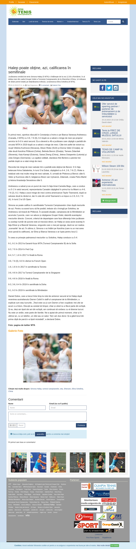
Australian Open (17, 487)
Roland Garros (55, 502)
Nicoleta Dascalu (40, 499)
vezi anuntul (106, 126)
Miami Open (60, 497)
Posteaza (81, 425)
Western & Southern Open (45, 507)
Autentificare (109, 2)
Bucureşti (40, 487)
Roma (10, 504)
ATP (9, 484)
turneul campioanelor (51, 389)
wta (61, 389)
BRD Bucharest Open (29, 487)
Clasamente (34, 2)
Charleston (54, 487)
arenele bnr (34, 510)
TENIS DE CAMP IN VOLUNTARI (112, 150)
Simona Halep (36, 389)
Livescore (99, 534)
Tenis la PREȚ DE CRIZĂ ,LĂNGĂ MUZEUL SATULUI (111, 133)
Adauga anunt (109, 201)
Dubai (46, 489)
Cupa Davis (27, 489)
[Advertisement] (68, 46)
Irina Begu (27, 494)
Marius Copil (44, 497)
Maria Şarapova (34, 497)
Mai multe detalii (103, 545)
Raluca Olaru (45, 502)
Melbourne (52, 497)
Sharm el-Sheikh (37, 504)
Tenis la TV (86, 22)
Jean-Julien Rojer (59, 494)
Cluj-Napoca (19, 489)
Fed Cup (10, 492)
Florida (17, 492)
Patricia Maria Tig (34, 502)
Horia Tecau (58, 492)
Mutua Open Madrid (27, 499)
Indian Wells (11, 494)
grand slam (19, 512)
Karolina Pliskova (13, 497)
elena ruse (11, 512)
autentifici (40, 434)
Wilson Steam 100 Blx (113, 166)
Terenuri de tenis (47, 22)
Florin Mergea (24, 492)
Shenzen (67, 389)
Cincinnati (11, 489)
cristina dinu (49, 510)
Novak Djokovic (50, 499)
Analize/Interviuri (72, 22)
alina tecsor (18, 510)
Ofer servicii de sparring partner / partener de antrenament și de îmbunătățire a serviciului (111, 110)
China (10, 391)
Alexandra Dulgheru (27, 484)
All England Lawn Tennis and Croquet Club (47, 484)
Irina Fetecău (36, 494)
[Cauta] (114, 21)
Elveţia (61, 489)
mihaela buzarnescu (32, 512)
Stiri (23, 22)
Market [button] (60, 22)
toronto (50, 512)
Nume (10, 404)
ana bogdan (26, 510)
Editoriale (15, 22)
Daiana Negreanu (38, 489)
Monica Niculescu (14, 499)
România (16, 505)
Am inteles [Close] (114, 545)
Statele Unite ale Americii (22, 507)
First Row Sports (92, 538)
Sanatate (21, 2)
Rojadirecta (106, 538)
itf (24, 512)
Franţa (32, 492)
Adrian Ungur (16, 484)
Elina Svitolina (77, 389)
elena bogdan (58, 510)
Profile (11, 2)
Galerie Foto (56, 85)
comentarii (45, 85)
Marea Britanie (24, 497)
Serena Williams (25, 504)
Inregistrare (122, 2)
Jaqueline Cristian (47, 494)
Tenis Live (97, 22)
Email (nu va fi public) (58, 404)
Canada (46, 487)
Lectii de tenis (33, 22)
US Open (33, 507)
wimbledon (21, 515)
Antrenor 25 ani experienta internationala (109, 182)
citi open (41, 510)
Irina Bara (19, 494)
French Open (39, 492)
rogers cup (43, 512)
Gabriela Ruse (49, 492)
